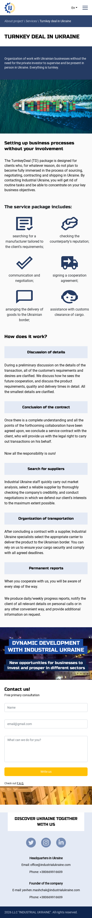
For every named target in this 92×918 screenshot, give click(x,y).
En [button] (73, 8)
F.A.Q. (20, 783)
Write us (46, 771)
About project (13, 21)
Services (31, 21)
